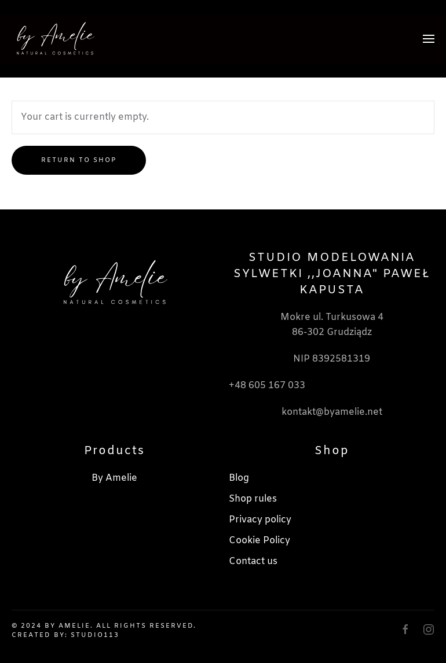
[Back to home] (55, 38)
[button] (428, 39)
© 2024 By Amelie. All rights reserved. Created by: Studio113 (104, 630)
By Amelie (114, 478)
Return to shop (78, 160)
